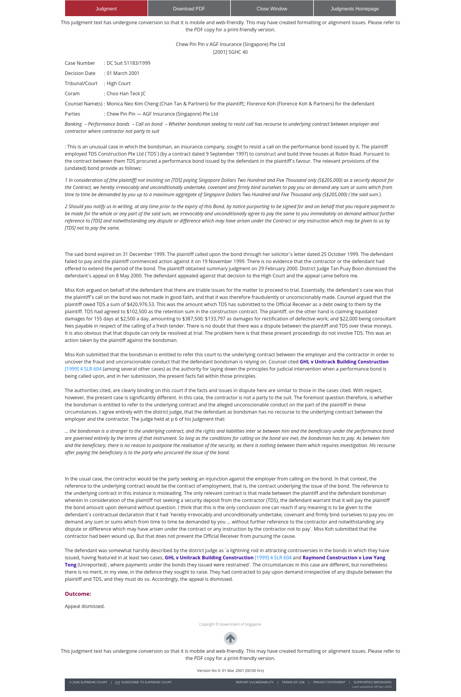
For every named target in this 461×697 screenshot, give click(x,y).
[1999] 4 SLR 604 (84, 369)
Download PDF (189, 8)
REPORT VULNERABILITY (255, 682)
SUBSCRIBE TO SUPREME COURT (146, 682)
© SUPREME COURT (88, 682)
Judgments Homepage (355, 8)
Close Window (272, 8)
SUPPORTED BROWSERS (373, 682)
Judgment (106, 8)
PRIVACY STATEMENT (329, 682)
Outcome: (78, 593)
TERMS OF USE (293, 682)
